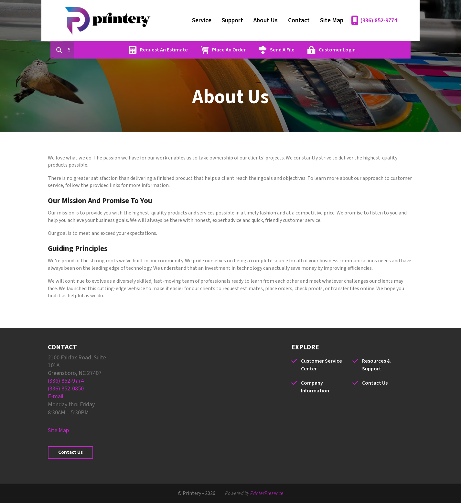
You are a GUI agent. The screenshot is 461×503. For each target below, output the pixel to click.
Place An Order (258, 49)
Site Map (331, 20)
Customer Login (366, 49)
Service (201, 20)
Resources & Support (376, 364)
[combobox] (101, 50)
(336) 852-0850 (66, 389)
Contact (299, 20)
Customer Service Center (321, 364)
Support (232, 20)
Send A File (311, 49)
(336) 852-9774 (378, 20)
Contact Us (70, 452)
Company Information (315, 386)
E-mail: (56, 396)
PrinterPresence (267, 493)
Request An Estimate (193, 49)
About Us (265, 20)
